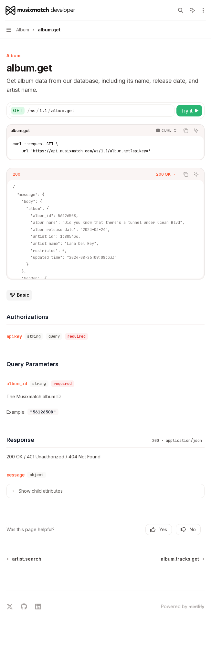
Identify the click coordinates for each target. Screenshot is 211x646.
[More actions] (202, 10)
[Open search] (180, 10)
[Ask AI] (196, 130)
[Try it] (189, 110)
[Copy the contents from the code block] (186, 130)
